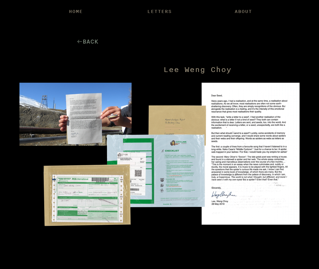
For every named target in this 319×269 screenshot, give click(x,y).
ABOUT (243, 11)
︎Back (87, 41)
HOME (76, 11)
